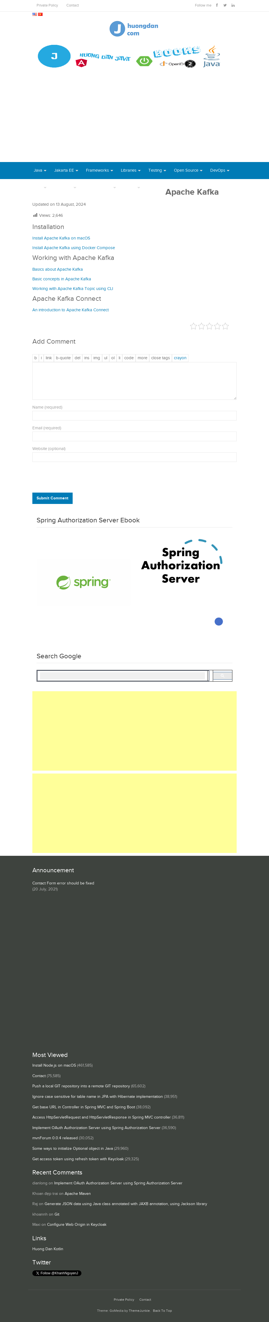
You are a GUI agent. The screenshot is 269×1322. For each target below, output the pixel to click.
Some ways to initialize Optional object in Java (72, 1148)
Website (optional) (49, 448)
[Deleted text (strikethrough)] (77, 358)
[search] (122, 676)
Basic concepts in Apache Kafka (61, 279)
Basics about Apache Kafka (57, 269)
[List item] (119, 358)
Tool (38, 187)
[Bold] (35, 358)
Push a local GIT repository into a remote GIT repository (81, 1086)
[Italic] (41, 358)
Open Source (186, 170)
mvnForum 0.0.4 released (55, 1138)
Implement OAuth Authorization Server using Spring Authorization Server (96, 1128)
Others (130, 187)
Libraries (128, 170)
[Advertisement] (134, 119)
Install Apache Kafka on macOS (61, 238)
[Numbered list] (113, 358)
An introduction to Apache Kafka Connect (70, 310)
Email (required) (46, 428)
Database (63, 187)
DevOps (217, 170)
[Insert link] (49, 358)
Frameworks (97, 170)
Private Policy (47, 5)
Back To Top (162, 1311)
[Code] (129, 358)
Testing (155, 170)
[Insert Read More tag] (142, 358)
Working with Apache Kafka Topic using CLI (72, 288)
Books (154, 187)
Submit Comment (52, 498)
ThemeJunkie (139, 1311)
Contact (72, 5)
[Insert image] (96, 358)
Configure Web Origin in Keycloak (76, 1224)
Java (38, 170)
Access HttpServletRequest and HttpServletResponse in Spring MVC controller (101, 1117)
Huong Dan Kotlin (47, 1249)
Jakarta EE (64, 170)
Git (56, 1214)
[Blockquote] (63, 358)
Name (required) (47, 407)
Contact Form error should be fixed (63, 883)
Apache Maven (78, 1193)
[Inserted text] (86, 358)
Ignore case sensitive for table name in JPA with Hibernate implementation (97, 1096)
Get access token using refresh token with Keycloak (78, 1159)
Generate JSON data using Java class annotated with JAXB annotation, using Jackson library (126, 1204)
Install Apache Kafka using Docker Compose (73, 247)
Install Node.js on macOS (54, 1065)
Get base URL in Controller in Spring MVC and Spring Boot (83, 1107)
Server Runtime (98, 187)
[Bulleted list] (105, 358)
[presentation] (71, 479)
